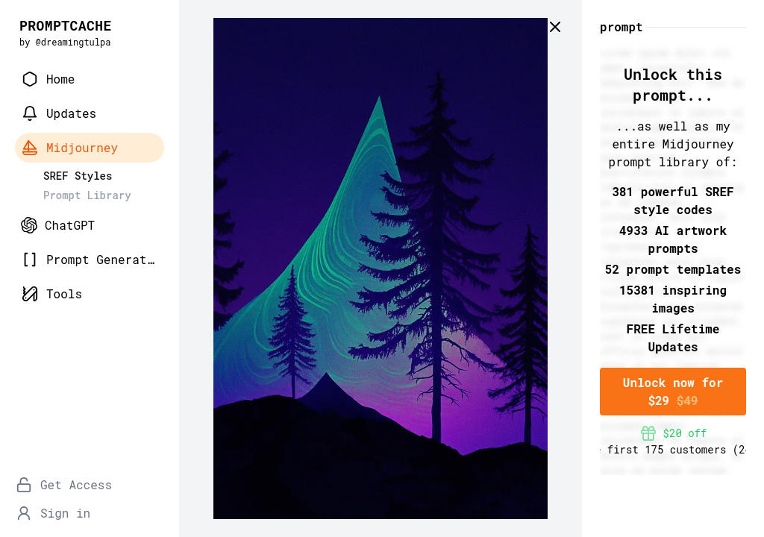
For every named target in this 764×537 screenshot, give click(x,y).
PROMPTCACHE (65, 25)
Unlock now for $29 (673, 391)
